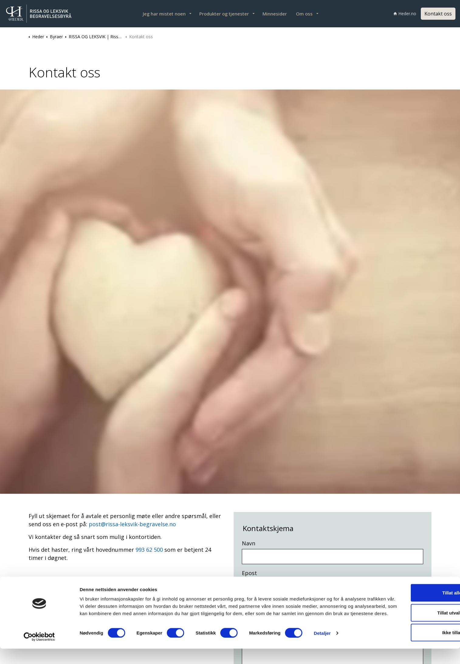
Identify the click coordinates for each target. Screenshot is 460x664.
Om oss (304, 14)
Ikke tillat (409, 644)
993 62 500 (149, 549)
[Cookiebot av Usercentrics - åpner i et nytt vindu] (39, 652)
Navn (248, 543)
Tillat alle (409, 604)
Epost (249, 573)
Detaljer (322, 652)
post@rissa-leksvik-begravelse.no (132, 524)
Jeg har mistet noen (164, 14)
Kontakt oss (438, 14)
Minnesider (275, 14)
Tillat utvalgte (409, 624)
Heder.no (404, 13)
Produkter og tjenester (224, 14)
